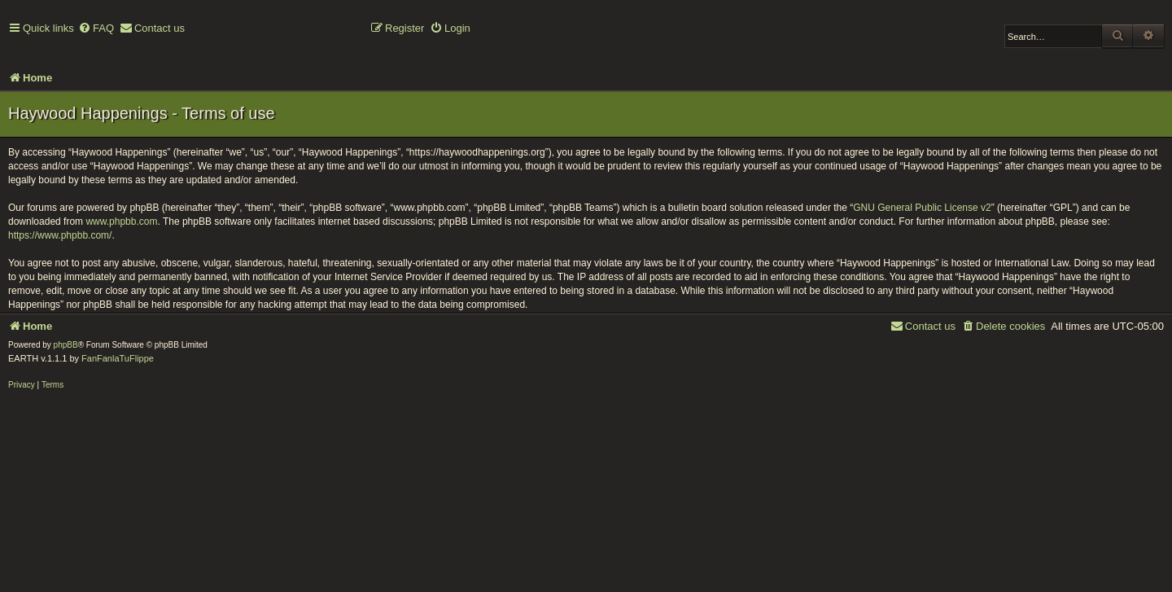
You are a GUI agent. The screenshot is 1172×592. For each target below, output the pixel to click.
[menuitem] (96, 29)
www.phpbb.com (121, 221)
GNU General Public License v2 (922, 207)
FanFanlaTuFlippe (117, 358)
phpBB (66, 344)
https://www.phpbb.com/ (60, 235)
